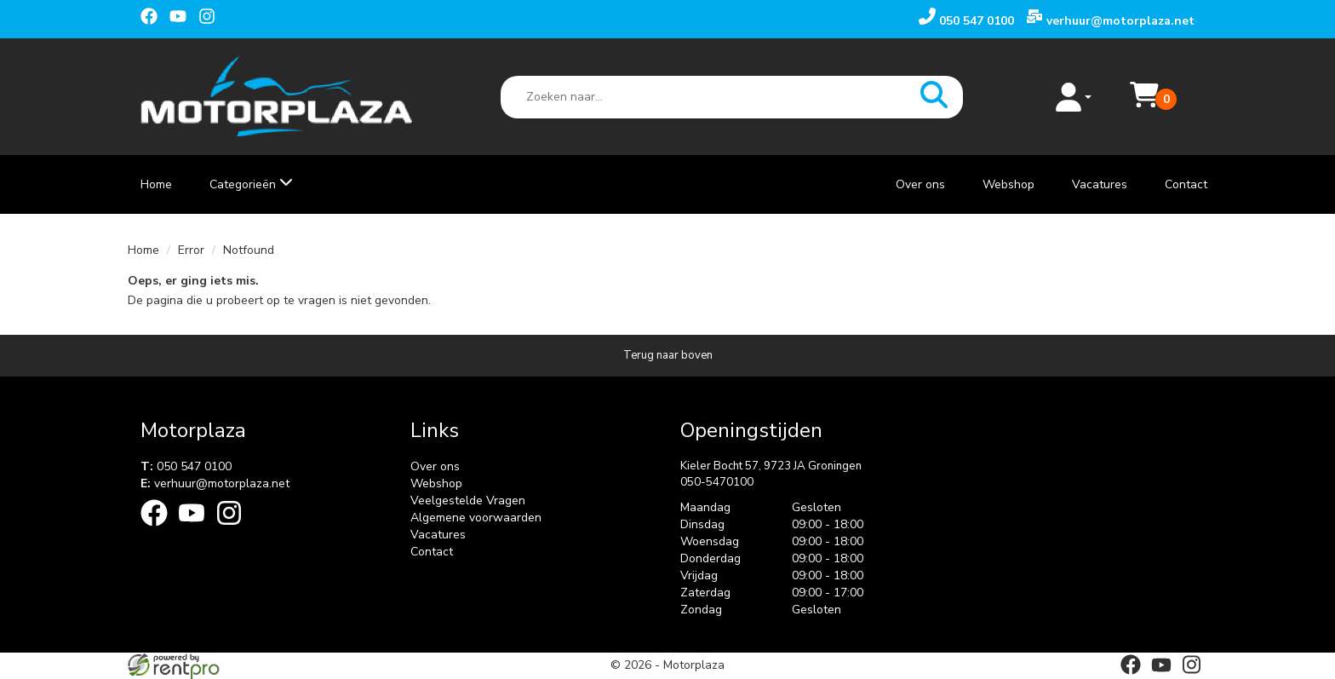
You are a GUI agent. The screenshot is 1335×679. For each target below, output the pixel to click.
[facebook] (153, 18)
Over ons (920, 184)
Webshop (1008, 184)
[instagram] (211, 18)
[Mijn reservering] (1144, 105)
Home (156, 184)
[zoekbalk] (732, 97)
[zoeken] (934, 97)
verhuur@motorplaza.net (214, 483)
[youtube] (182, 18)
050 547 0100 (186, 466)
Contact (1186, 184)
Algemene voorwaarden (475, 517)
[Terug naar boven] (667, 356)
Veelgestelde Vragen (467, 500)
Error (191, 250)
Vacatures (1099, 184)
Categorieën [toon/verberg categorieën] (251, 184)
